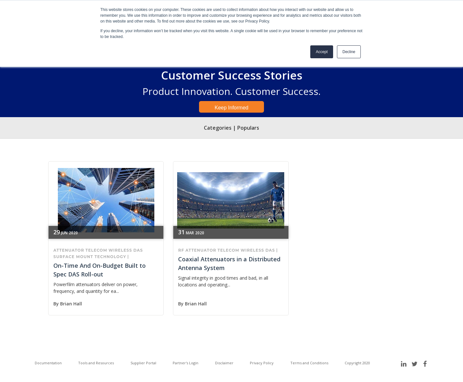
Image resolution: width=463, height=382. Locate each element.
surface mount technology (89, 256)
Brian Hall (71, 304)
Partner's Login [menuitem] (185, 362)
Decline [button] (348, 52)
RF (181, 250)
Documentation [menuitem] (48, 362)
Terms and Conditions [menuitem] (309, 362)
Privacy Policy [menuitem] (262, 362)
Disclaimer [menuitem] (224, 362)
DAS (138, 250)
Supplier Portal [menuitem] (143, 362)
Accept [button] (322, 52)
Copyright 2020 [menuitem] (357, 362)
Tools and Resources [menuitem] (96, 362)
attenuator (68, 250)
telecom (96, 250)
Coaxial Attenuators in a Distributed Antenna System (229, 263)
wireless (120, 250)
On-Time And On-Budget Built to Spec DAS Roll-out (99, 270)
